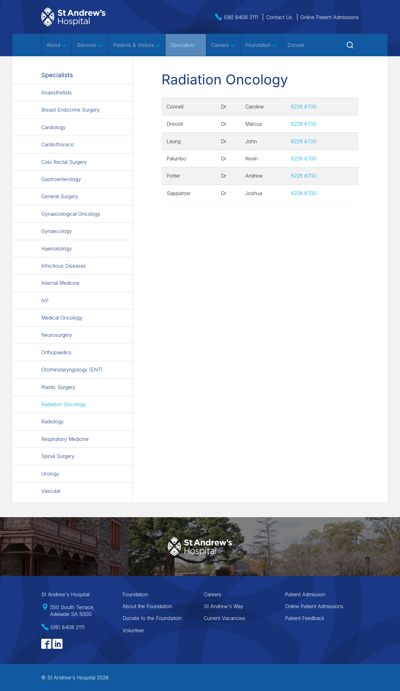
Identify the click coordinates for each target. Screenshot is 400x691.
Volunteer (133, 630)
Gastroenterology (61, 179)
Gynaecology (56, 231)
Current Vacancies (224, 618)
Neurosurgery (56, 335)
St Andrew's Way (223, 606)
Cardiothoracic (57, 144)
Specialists (186, 45)
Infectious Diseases (63, 266)
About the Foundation (147, 606)
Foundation (261, 45)
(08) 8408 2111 (241, 17)
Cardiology (53, 127)
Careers (223, 45)
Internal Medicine (60, 283)
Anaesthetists (56, 92)
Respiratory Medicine (65, 439)
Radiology (52, 421)
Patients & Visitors (136, 45)
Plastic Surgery (58, 387)
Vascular (51, 491)
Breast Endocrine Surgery (70, 110)
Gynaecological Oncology (70, 214)
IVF (45, 300)
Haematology (56, 248)
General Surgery (59, 196)
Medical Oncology (61, 318)
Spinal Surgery (57, 456)
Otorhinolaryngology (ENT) (72, 369)
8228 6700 (304, 106)
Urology (50, 474)
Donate (296, 45)
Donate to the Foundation (152, 618)
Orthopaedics (56, 352)
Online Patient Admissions (329, 17)
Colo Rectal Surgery (64, 162)
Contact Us (279, 17)
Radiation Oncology (63, 404)
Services (90, 45)
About (57, 45)
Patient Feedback (304, 618)
